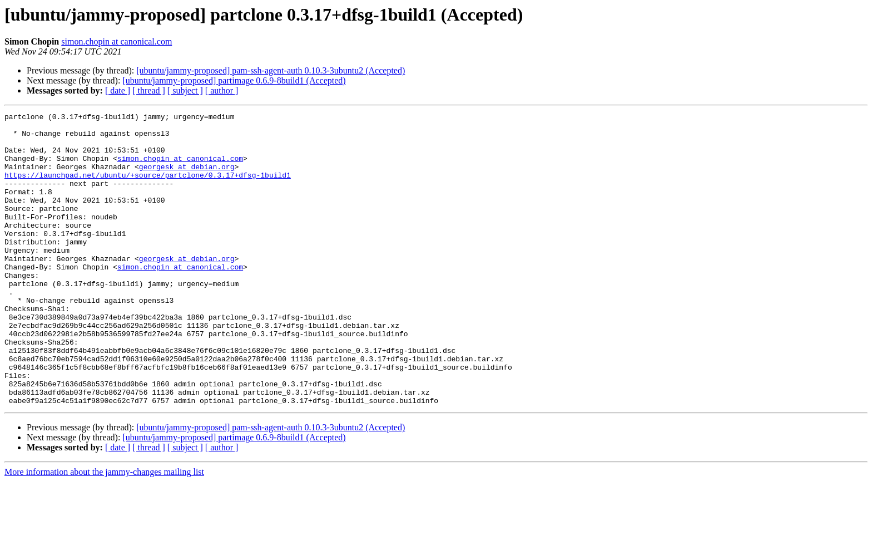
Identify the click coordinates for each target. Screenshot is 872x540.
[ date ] (117, 90)
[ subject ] (185, 90)
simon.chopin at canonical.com (116, 41)
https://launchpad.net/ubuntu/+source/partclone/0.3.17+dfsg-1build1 (147, 188)
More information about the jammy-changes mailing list (104, 530)
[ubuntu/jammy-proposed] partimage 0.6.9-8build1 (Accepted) (233, 80)
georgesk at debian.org (187, 178)
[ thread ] (148, 90)
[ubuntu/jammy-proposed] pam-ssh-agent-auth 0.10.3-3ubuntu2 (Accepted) (270, 70)
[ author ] (222, 90)
